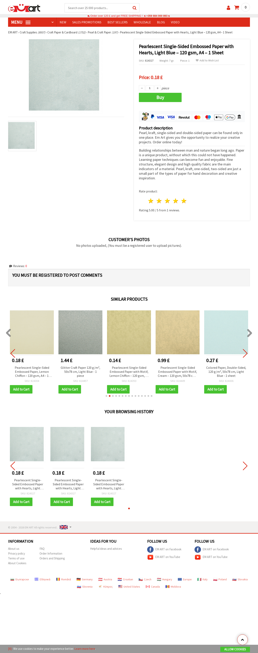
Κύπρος (105, 587)
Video (175, 22)
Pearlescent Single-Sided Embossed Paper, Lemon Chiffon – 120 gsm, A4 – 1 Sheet (32, 372)
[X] (9, 649)
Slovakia (240, 579)
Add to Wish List (207, 60)
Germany (85, 579)
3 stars (167, 201)
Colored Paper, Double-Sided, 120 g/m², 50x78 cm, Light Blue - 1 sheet (226, 372)
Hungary (164, 579)
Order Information (51, 554)
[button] (106, 396)
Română (63, 580)
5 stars (184, 201)
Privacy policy (16, 554)
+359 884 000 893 (156, 16)
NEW (63, 22)
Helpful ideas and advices (106, 549)
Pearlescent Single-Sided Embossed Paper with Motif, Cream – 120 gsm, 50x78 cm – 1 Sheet (178, 372)
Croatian (125, 579)
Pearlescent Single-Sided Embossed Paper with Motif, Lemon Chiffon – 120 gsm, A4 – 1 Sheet (129, 372)
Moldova (173, 587)
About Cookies (17, 563)
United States (129, 587)
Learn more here (84, 649)
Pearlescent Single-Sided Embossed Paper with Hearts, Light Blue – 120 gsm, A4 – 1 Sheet (27, 484)
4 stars (176, 201)
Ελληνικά (42, 580)
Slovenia (85, 587)
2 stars (159, 201)
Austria (105, 579)
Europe (185, 580)
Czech (145, 579)
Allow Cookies (235, 649)
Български (19, 580)
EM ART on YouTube (163, 557)
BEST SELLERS (117, 22)
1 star (151, 201)
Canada (153, 587)
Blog (161, 22)
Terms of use (16, 558)
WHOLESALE (142, 22)
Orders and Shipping (52, 558)
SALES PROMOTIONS (86, 22)
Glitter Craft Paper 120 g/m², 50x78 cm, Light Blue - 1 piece (80, 372)
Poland (220, 579)
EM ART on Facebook (164, 550)
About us (13, 549)
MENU (20, 22)
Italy (202, 579)
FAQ (42, 549)
